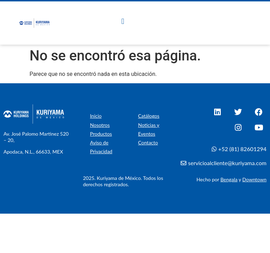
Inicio (96, 116)
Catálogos (149, 116)
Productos (101, 134)
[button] (123, 21)
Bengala (229, 179)
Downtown (254, 179)
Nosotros (100, 125)
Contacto (148, 142)
